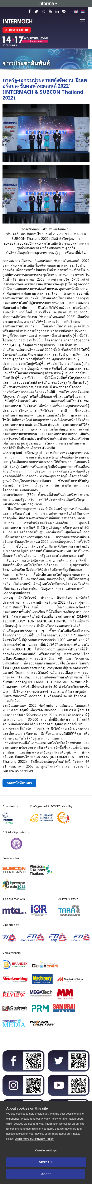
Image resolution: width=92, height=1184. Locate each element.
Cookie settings (46, 1150)
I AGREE (45, 1174)
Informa (46, 3)
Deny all (46, 1162)
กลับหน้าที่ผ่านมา (19, 783)
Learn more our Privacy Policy (34, 1138)
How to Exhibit (16, 30)
